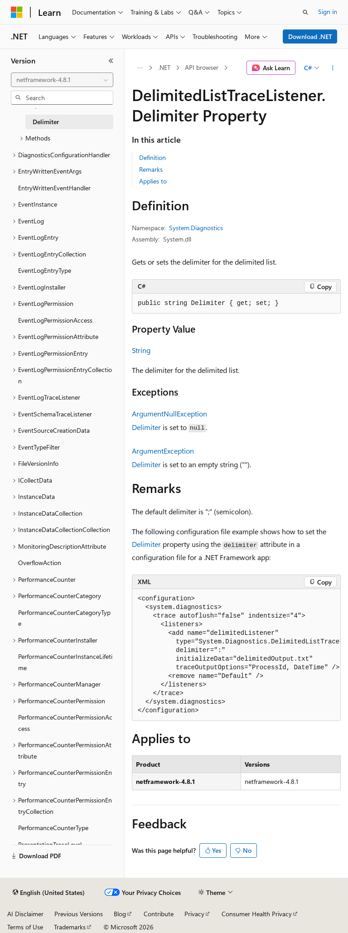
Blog (120, 913)
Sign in (327, 11)
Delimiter (146, 427)
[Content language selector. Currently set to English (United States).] (48, 892)
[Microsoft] (17, 12)
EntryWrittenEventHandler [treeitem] (54, 188)
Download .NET (310, 36)
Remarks (151, 169)
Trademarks (70, 927)
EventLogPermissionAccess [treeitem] (55, 320)
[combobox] (62, 80)
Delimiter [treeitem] (46, 121)
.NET (164, 67)
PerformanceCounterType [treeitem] (53, 827)
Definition (152, 157)
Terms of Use (25, 927)
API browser (201, 67)
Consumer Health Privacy (257, 913)
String (141, 350)
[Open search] (305, 12)
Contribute (159, 913)
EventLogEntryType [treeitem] (44, 270)
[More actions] (333, 68)
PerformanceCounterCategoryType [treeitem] (64, 618)
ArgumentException (163, 450)
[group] (236, 655)
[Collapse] (111, 61)
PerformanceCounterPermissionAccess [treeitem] (65, 723)
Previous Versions (78, 913)
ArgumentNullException (169, 413)
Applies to (153, 181)
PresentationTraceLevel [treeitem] (50, 844)
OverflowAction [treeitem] (39, 562)
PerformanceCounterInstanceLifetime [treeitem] (65, 662)
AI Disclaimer (25, 913)
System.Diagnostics (196, 227)
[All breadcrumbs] (140, 68)
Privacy (194, 913)
